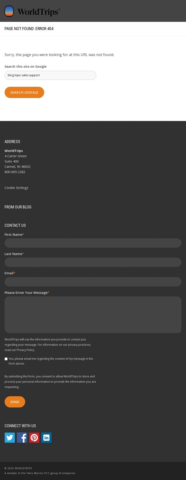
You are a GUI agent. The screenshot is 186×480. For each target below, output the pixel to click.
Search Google (24, 92)
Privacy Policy (25, 350)
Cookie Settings (16, 187)
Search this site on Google (25, 66)
